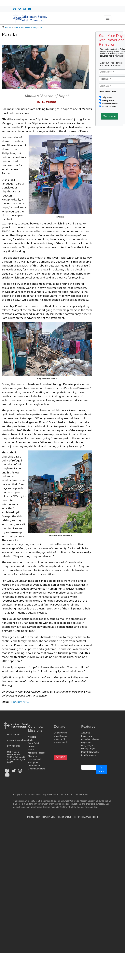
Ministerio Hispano (37, 753)
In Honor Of (59, 739)
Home (8, 27)
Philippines (33, 762)
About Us (85, 733)
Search (101, 771)
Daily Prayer (107, 97)
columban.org (13, 734)
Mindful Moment (108, 107)
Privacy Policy (33, 817)
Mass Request (60, 736)
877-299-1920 (14, 746)
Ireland (31, 746)
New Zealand (34, 759)
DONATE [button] (60, 757)
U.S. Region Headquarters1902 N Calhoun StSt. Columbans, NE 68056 (16, 757)
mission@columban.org (17, 740)
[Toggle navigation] (108, 18)
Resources (78, 817)
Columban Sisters (36, 768)
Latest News (87, 736)
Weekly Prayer (108, 100)
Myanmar (32, 756)
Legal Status (65, 817)
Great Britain (34, 743)
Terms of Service (50, 817)
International (34, 765)
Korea (31, 749)
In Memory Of (60, 742)
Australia (32, 737)
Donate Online (60, 733)
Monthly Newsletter (110, 103)
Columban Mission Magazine (28, 27)
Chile (30, 740)
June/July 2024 (20, 702)
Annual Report (91, 817)
